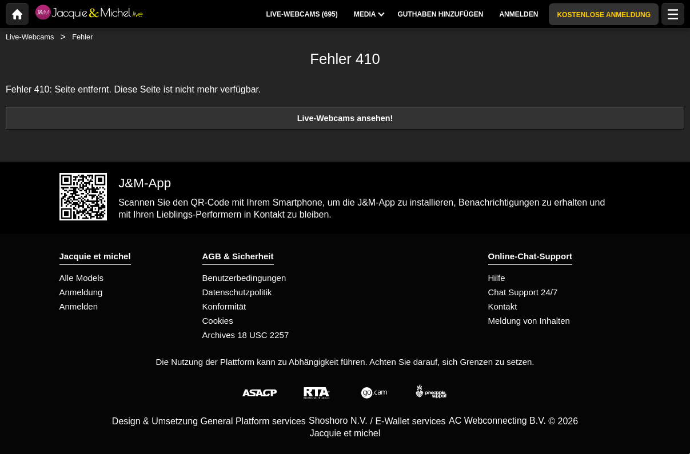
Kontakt (502, 306)
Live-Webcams (30, 37)
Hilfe (496, 278)
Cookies (217, 321)
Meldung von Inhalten (529, 321)
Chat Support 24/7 (523, 292)
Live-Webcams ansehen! (345, 118)
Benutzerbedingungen (244, 278)
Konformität (224, 306)
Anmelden (78, 306)
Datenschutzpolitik (237, 292)
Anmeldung (81, 292)
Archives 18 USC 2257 (245, 335)
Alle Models (81, 278)
